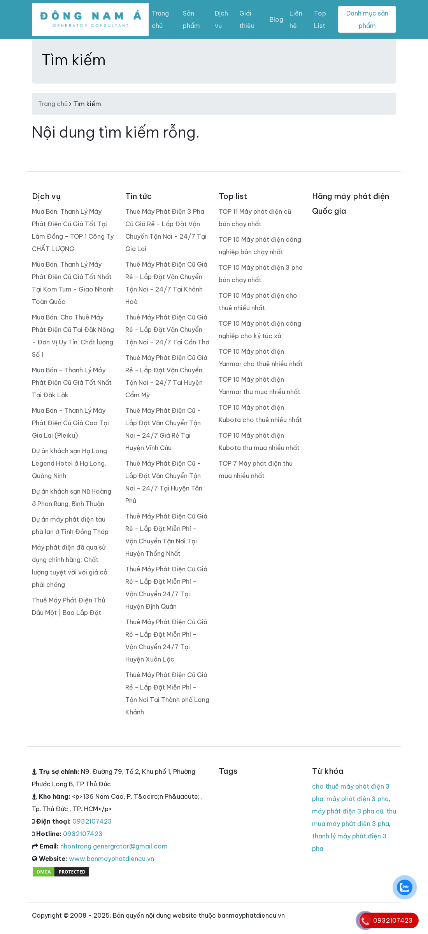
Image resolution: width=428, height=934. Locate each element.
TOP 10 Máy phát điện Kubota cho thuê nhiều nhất (260, 413)
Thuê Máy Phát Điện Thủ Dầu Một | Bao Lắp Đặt (68, 606)
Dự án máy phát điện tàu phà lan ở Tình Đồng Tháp (70, 525)
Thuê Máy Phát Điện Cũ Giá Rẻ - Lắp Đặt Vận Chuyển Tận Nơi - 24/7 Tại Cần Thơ (167, 329)
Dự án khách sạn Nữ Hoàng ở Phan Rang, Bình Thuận (71, 497)
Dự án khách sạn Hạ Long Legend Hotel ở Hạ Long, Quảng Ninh (69, 463)
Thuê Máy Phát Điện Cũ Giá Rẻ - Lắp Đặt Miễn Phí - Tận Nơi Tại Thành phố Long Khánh (167, 693)
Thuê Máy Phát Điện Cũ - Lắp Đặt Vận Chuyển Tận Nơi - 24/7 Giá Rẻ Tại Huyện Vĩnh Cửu (163, 429)
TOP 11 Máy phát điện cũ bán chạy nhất (255, 218)
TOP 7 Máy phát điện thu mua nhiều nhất (256, 469)
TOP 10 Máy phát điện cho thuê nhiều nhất (258, 302)
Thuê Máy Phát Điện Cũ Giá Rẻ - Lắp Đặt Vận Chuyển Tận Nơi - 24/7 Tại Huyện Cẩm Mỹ (166, 376)
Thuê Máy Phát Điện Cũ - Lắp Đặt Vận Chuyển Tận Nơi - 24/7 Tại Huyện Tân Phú (163, 482)
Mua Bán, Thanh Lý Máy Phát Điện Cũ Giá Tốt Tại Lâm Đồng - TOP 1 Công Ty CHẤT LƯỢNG (73, 230)
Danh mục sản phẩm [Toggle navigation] (367, 19)
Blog (276, 19)
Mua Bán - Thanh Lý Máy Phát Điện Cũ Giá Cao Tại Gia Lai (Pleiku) (70, 423)
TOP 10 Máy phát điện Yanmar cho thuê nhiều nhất (261, 357)
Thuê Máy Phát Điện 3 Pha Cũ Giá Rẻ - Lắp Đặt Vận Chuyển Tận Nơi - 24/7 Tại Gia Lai (166, 230)
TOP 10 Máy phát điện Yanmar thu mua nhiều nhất (259, 385)
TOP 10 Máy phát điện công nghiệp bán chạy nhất (260, 246)
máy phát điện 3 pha (357, 799)
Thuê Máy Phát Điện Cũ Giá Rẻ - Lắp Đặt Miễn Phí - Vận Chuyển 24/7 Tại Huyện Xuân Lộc (166, 640)
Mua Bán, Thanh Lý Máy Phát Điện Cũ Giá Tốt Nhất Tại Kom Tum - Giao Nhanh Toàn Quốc (73, 283)
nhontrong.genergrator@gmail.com (114, 846)
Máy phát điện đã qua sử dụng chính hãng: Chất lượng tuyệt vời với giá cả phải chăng (69, 565)
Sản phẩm (191, 19)
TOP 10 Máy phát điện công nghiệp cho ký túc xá (260, 329)
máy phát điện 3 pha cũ (347, 811)
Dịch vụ (221, 19)
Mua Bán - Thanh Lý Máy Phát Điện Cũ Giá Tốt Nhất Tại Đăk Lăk (72, 382)
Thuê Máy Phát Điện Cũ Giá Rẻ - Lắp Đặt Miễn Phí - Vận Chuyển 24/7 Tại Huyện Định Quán (166, 587)
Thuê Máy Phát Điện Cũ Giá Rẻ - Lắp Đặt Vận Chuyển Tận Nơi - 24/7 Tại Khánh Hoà (166, 283)
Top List (320, 19)
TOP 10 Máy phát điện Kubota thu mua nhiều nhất (259, 441)
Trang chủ (160, 19)
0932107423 (92, 821)
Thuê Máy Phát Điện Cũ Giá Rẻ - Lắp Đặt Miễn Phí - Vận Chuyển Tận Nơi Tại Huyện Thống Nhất (166, 534)
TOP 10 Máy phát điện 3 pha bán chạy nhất (261, 274)
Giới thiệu (246, 19)
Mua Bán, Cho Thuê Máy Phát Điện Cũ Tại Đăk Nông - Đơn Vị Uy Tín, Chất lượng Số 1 (73, 335)
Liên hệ (295, 19)
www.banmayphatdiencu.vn (111, 858)
